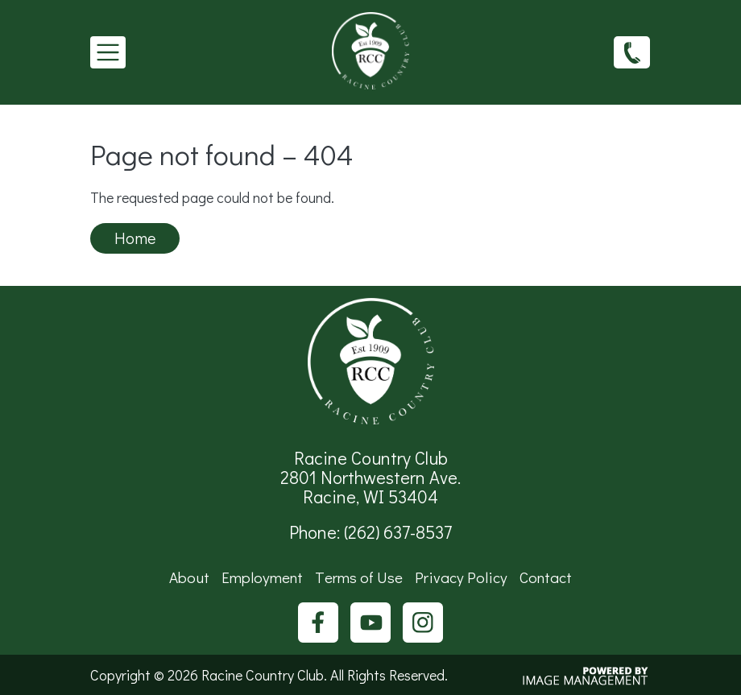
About (189, 577)
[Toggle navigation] (108, 52)
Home (134, 237)
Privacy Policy (461, 577)
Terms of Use (359, 577)
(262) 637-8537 (631, 51)
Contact (546, 577)
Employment (262, 577)
